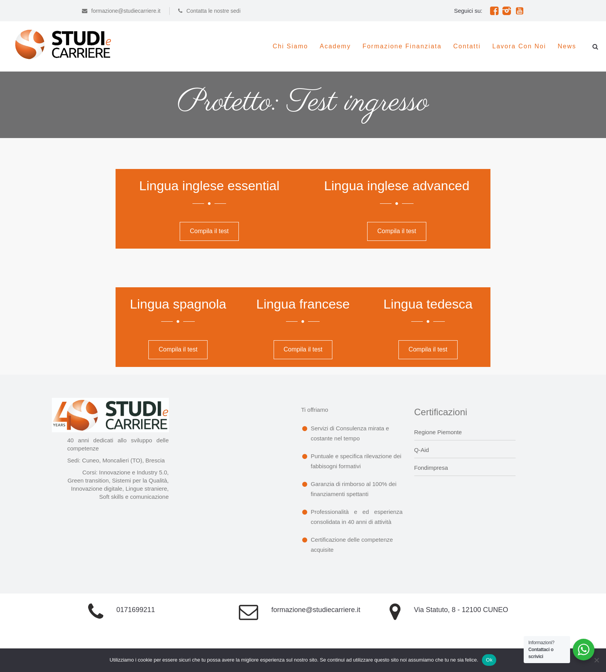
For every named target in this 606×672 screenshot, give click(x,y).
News (567, 46)
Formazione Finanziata (402, 46)
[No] (596, 660)
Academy (335, 46)
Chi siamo (290, 46)
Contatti (467, 46)
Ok (489, 660)
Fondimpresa (431, 467)
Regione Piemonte (438, 432)
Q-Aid (421, 450)
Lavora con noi (519, 46)
